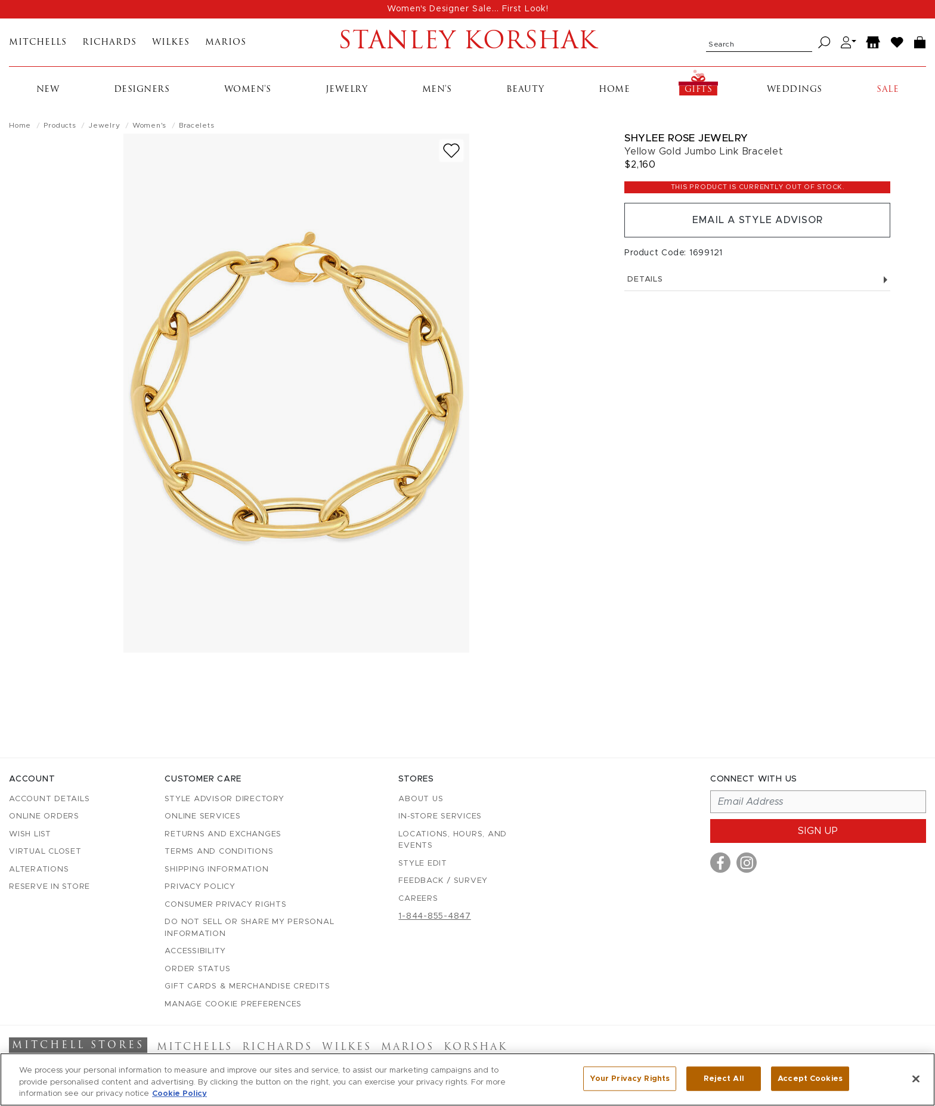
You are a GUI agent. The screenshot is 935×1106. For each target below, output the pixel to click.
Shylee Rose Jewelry (686, 138)
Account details (49, 799)
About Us (420, 799)
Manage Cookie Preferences (233, 1004)
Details (757, 279)
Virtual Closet (45, 851)
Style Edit (422, 863)
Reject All (724, 1078)
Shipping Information (216, 869)
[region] (467, 1079)
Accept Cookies (810, 1078)
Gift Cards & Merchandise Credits (247, 986)
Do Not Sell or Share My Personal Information (249, 928)
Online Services (202, 816)
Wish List (30, 834)
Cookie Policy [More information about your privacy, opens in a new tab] (179, 1094)
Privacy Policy (200, 887)
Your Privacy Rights (630, 1078)
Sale (888, 89)
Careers (418, 899)
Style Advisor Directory (224, 799)
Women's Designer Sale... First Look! (468, 9)
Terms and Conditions (219, 851)
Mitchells (38, 42)
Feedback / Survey (443, 881)
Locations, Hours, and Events (452, 840)
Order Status (197, 969)
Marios (225, 42)
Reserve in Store (49, 887)
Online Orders (44, 816)
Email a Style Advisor (757, 220)
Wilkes (171, 42)
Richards (109, 42)
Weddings (794, 89)
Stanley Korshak (467, 42)
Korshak (475, 1047)
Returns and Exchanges (223, 834)
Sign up (818, 831)
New (48, 89)
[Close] (916, 1078)
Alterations (39, 869)
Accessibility (195, 951)
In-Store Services (440, 816)
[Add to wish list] (451, 151)
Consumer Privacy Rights (225, 905)
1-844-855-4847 (434, 916)
